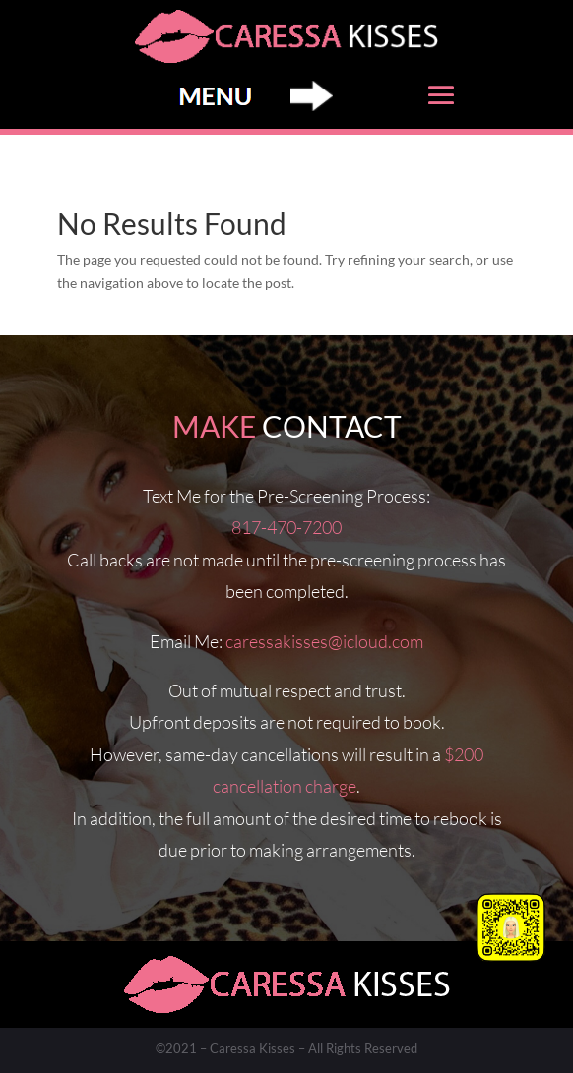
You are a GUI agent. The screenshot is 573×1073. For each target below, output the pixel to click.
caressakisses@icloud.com (324, 641)
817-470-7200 (286, 527)
